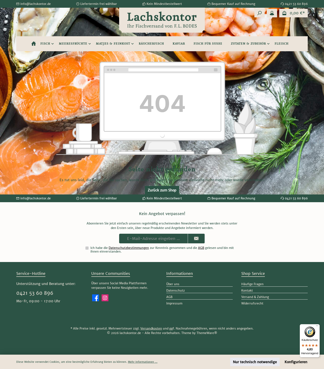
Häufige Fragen (252, 284)
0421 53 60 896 (34, 293)
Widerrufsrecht (252, 303)
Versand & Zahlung (255, 297)
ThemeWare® (206, 333)
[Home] (33, 43)
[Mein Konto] (272, 13)
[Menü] (317, 326)
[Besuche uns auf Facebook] (95, 298)
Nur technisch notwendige (255, 362)
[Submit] (196, 238)
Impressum (174, 303)
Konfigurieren (296, 362)
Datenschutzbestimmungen (129, 248)
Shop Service (253, 273)
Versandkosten (151, 328)
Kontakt (247, 290)
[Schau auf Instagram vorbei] (105, 298)
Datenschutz (175, 290)
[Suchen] (259, 13)
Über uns (172, 284)
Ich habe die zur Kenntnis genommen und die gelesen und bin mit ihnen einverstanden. (162, 249)
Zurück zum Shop (162, 190)
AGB (201, 248)
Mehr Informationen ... (143, 361)
